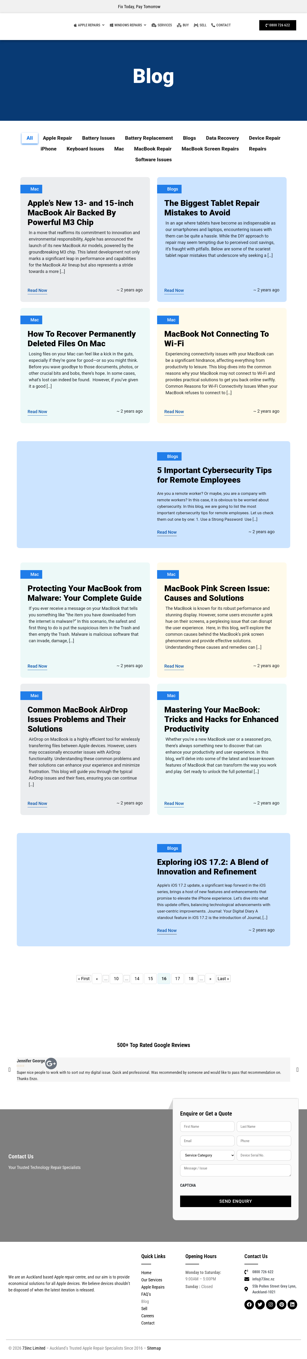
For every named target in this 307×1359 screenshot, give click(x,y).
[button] (9, 1070)
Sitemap (154, 1348)
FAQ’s (146, 1294)
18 (191, 978)
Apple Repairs (153, 1287)
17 (177, 978)
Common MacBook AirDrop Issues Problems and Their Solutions (78, 719)
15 (150, 978)
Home (146, 1272)
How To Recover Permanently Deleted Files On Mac (82, 338)
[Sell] (200, 25)
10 (116, 978)
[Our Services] (162, 25)
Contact (147, 1322)
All (30, 138)
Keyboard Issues (85, 149)
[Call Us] (277, 25)
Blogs (189, 138)
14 (137, 978)
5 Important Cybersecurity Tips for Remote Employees (214, 475)
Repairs (257, 149)
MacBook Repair (152, 149)
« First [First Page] (84, 978)
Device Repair (264, 138)
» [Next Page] (210, 978)
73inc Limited (33, 1348)
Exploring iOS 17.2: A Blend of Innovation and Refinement (212, 866)
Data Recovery (222, 138)
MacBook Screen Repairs (210, 149)
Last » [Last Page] (223, 978)
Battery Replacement (149, 138)
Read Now (37, 290)
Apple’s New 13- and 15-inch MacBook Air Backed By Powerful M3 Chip (80, 212)
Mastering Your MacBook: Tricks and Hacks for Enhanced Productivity (221, 719)
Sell (144, 1308)
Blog (145, 1301)
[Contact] (221, 25)
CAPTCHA (188, 1185)
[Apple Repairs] (87, 25)
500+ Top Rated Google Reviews (153, 1045)
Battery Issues (98, 138)
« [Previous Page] (97, 978)
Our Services (151, 1279)
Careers (147, 1315)
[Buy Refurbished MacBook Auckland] (183, 25)
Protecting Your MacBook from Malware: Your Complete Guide (85, 593)
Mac (119, 149)
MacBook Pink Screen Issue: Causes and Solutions (217, 593)
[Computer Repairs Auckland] (126, 25)
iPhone (48, 149)
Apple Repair (57, 138)
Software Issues (153, 159)
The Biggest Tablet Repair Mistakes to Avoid (212, 207)
